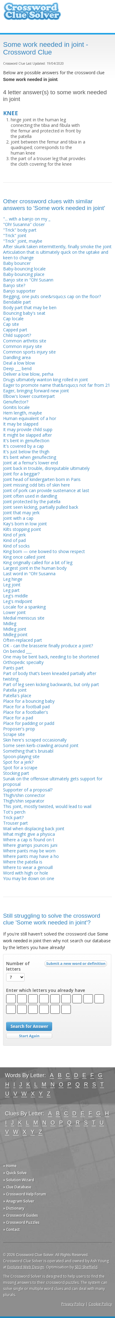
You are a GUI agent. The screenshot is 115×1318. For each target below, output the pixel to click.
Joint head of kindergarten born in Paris (42, 479)
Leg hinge (12, 579)
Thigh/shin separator (23, 801)
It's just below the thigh (26, 452)
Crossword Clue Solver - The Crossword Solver (32, 14)
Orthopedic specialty (23, 662)
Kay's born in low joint (25, 524)
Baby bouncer (17, 263)
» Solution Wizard (18, 1180)
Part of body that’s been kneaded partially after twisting (49, 676)
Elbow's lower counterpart (29, 396)
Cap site (11, 324)
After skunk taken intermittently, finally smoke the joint (57, 246)
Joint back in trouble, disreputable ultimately (46, 468)
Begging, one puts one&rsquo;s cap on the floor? (52, 296)
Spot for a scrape (20, 767)
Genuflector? (15, 402)
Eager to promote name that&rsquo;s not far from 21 (56, 385)
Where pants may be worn (29, 851)
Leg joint (12, 585)
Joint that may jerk (21, 512)
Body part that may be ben (29, 307)
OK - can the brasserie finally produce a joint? (48, 646)
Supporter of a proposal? (27, 790)
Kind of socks (16, 546)
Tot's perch (14, 812)
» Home (10, 1165)
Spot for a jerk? (18, 762)
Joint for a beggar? (21, 474)
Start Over (29, 1036)
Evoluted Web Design (25, 1267)
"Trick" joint (14, 235)
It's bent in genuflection (26, 440)
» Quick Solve (15, 1172)
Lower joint (14, 612)
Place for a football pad (26, 707)
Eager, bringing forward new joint (36, 391)
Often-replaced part (22, 640)
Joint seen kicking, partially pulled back (40, 507)
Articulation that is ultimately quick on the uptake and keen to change (55, 255)
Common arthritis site (24, 341)
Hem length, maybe (22, 413)
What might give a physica (29, 834)
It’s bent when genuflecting (29, 457)
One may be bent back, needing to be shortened (51, 657)
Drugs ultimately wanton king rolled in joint (45, 379)
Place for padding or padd (28, 723)
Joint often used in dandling (30, 496)
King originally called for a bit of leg (37, 562)
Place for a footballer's (25, 712)
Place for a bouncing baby (29, 701)
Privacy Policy (73, 1304)
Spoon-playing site (21, 756)
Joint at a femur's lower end (30, 463)
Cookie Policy (100, 1304)
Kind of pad (14, 540)
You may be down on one (28, 878)
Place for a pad (18, 718)
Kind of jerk (14, 535)
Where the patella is (22, 862)
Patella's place (17, 695)
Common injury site (22, 346)
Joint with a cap (18, 518)
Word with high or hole (25, 873)
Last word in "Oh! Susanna (29, 573)
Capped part (15, 330)
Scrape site (14, 734)
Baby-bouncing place (23, 274)
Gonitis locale (16, 407)
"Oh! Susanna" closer (24, 224)
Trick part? (13, 817)
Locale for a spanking (24, 607)
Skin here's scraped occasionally (35, 740)
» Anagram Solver (18, 1201)
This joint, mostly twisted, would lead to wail (47, 806)
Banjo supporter (19, 291)
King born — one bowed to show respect (44, 551)
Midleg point (15, 634)
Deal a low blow (19, 363)
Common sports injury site (29, 352)
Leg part (11, 590)
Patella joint (15, 690)
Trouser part (15, 823)
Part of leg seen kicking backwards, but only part (51, 684)
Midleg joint (14, 629)
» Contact (11, 1229)
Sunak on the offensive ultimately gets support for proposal (52, 781)
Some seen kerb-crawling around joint (41, 745)
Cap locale (13, 318)
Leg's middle (15, 596)
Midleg (9, 623)
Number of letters (18, 966)
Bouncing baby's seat (24, 313)
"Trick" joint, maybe (22, 241)
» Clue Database (17, 1187)
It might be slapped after (27, 435)
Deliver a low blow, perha (28, 374)
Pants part (13, 668)
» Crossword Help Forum (24, 1194)
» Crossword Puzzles (21, 1222)
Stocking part (16, 773)
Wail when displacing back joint (33, 828)
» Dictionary (13, 1208)
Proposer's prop (19, 729)
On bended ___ (17, 651)
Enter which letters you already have (45, 990)
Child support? (17, 335)
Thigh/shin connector (24, 795)
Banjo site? (14, 285)
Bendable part (17, 302)
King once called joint (24, 557)
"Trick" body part (19, 230)
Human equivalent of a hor (29, 418)
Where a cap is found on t (28, 840)
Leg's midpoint (17, 601)
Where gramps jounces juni (30, 845)
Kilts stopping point (22, 529)
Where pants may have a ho (31, 856)
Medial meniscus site (23, 618)
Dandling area (17, 357)
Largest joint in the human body (35, 568)
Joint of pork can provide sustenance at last (46, 490)
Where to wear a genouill (28, 867)
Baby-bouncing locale (24, 269)
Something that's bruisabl (28, 751)
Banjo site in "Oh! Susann (28, 280)
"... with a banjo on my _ (26, 219)
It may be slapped (20, 424)
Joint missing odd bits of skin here (36, 485)
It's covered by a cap (23, 446)
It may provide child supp (27, 429)
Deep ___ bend (17, 368)
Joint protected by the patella (31, 501)
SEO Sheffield (86, 1267)
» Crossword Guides (20, 1215)
